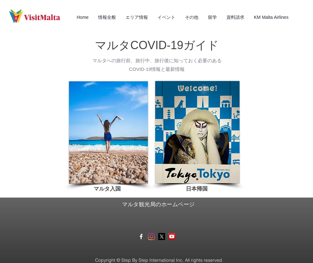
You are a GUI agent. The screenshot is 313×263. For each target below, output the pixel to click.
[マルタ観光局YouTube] (171, 236)
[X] (161, 236)
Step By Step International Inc (151, 260)
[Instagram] (151, 236)
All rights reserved (203, 260)
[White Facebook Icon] (141, 236)
